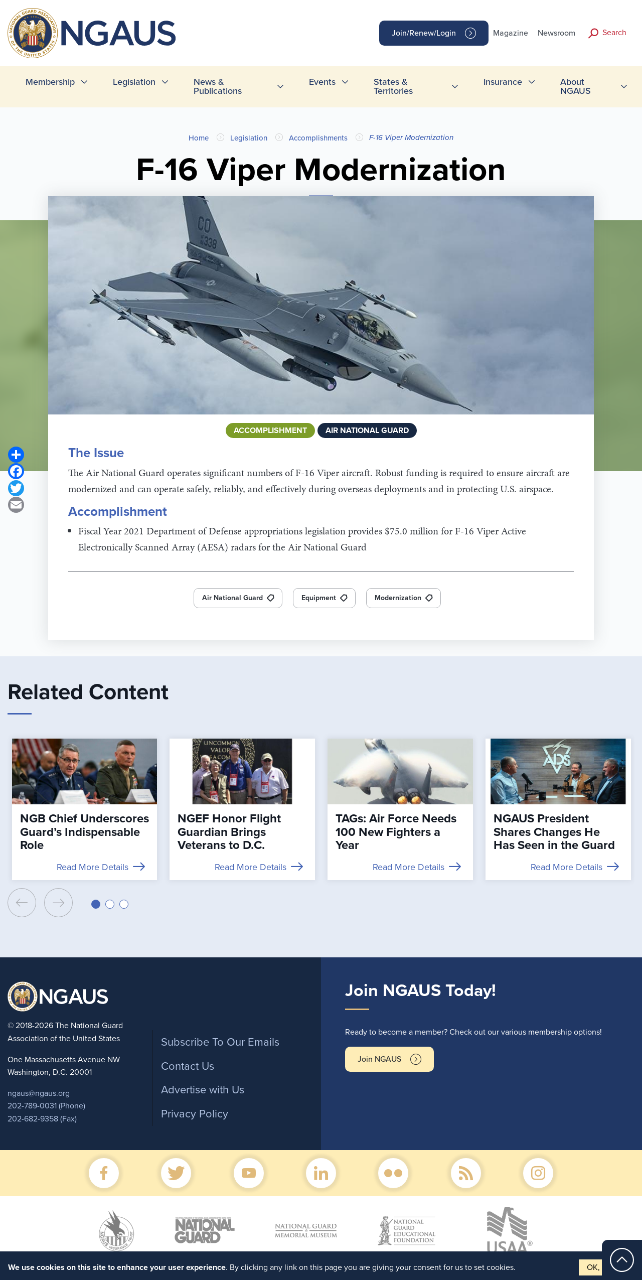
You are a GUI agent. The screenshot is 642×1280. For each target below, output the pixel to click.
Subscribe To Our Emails (220, 1042)
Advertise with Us (202, 1089)
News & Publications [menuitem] (218, 86)
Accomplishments (318, 138)
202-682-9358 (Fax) (42, 1119)
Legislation (248, 138)
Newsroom (556, 33)
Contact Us (187, 1066)
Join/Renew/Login (424, 33)
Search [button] (614, 33)
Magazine (510, 33)
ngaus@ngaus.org (39, 1093)
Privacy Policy (194, 1113)
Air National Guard (232, 598)
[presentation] (22, 902)
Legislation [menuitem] (134, 81)
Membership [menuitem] (50, 81)
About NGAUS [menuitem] (575, 86)
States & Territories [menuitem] (393, 86)
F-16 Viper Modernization (411, 137)
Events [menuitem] (322, 81)
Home (199, 138)
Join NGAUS (379, 1059)
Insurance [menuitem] (503, 81)
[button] (95, 904)
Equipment (318, 598)
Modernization (398, 598)
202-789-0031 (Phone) (46, 1106)
